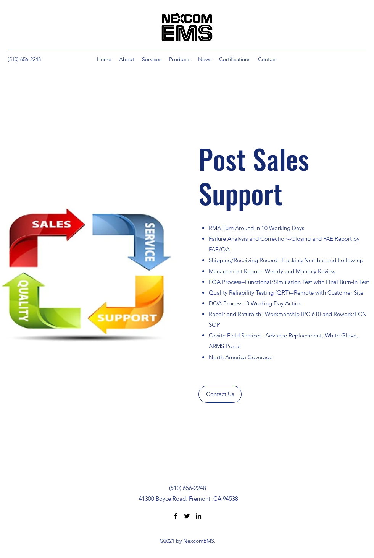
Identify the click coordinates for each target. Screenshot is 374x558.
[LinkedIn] (198, 516)
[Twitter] (187, 516)
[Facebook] (175, 516)
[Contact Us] (220, 394)
